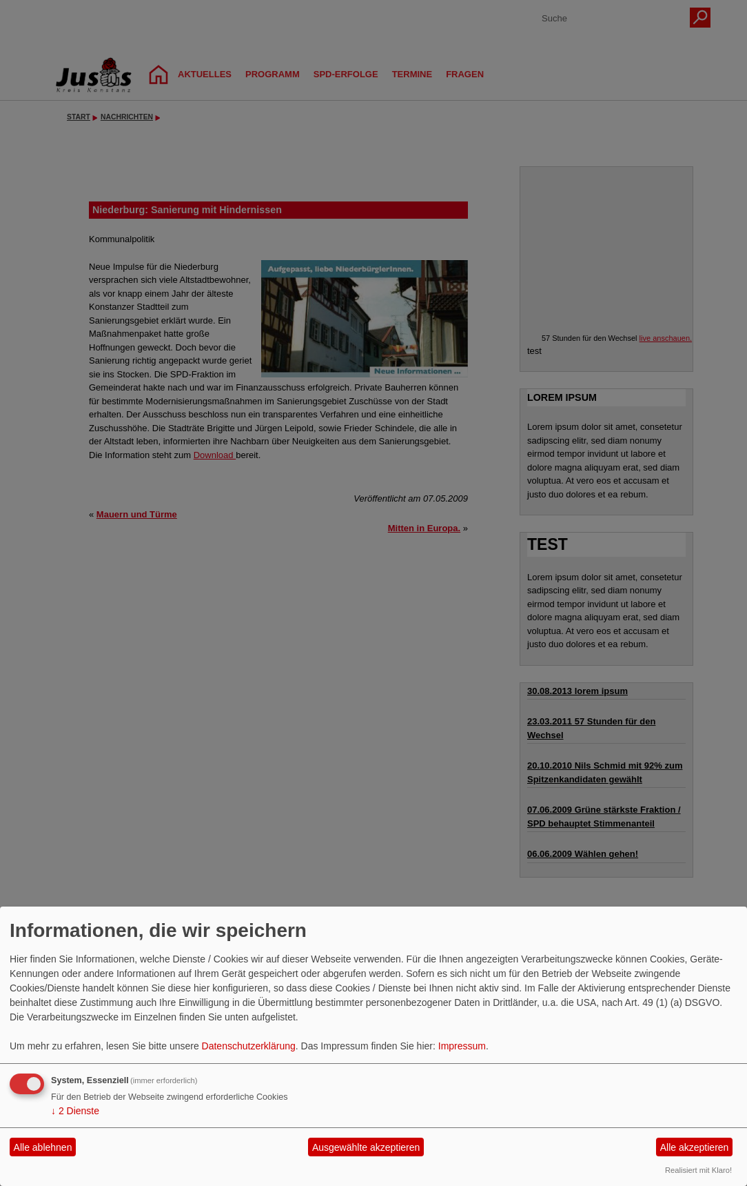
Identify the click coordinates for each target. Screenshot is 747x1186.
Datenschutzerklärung (249, 1045)
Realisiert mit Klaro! (698, 1170)
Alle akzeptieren (694, 1147)
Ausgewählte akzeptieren (366, 1147)
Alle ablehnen (43, 1147)
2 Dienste (75, 1110)
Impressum (462, 1045)
